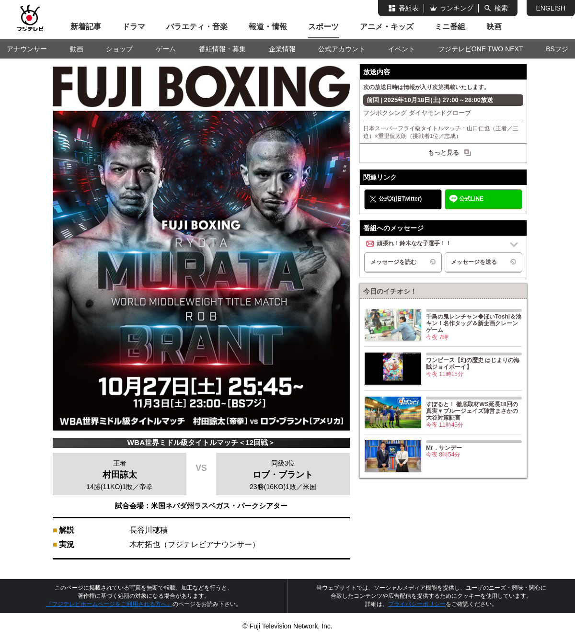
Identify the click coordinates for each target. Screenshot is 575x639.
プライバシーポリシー (417, 604)
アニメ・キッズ (387, 27)
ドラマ (133, 27)
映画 (494, 27)
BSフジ (557, 49)
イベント (401, 49)
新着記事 (85, 27)
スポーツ (323, 27)
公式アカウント (341, 49)
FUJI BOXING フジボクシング (201, 83)
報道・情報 (268, 27)
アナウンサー (27, 49)
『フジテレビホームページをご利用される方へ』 (109, 604)
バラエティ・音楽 (197, 27)
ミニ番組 (450, 27)
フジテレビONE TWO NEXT (480, 49)
